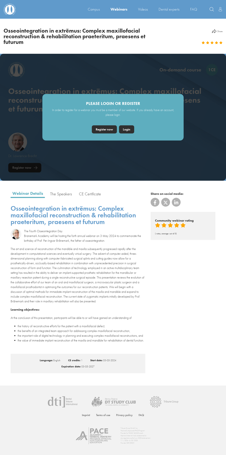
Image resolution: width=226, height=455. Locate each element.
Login (126, 129)
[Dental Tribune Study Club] (114, 401)
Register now (104, 129)
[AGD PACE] (93, 436)
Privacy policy (124, 415)
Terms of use (103, 415)
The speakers (61, 194)
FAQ (193, 9)
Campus (94, 9)
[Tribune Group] (164, 401)
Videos (143, 9)
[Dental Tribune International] (63, 401)
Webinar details (27, 193)
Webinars (119, 9)
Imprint (86, 415)
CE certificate (90, 194)
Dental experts (169, 9)
